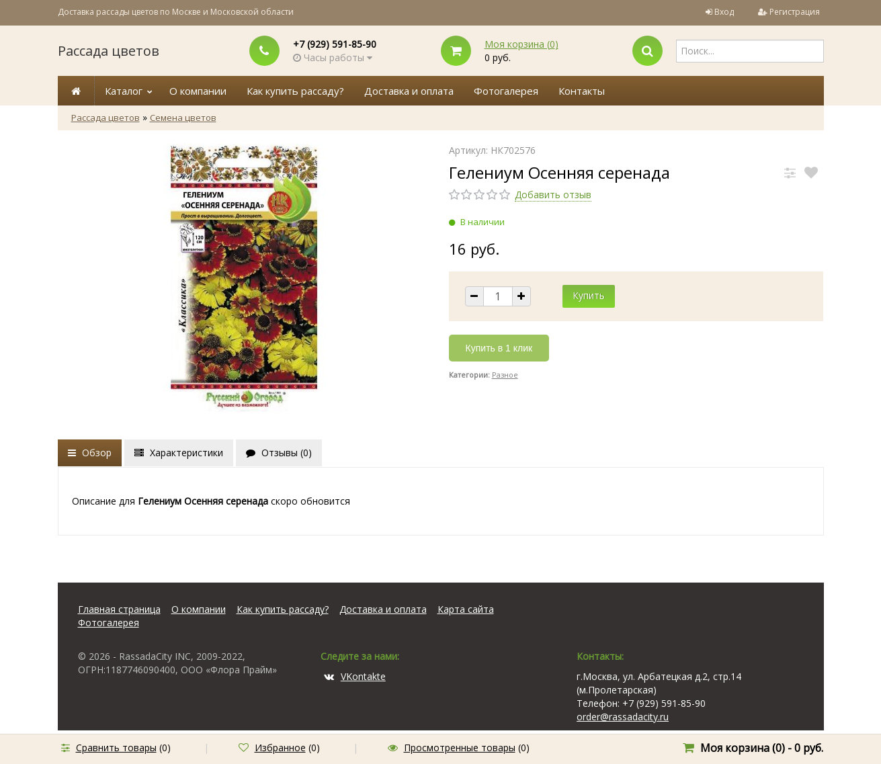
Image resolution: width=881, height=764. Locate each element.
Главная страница (119, 609)
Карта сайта (465, 609)
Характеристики (178, 452)
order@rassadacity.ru (623, 716)
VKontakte (355, 676)
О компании (197, 90)
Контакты (581, 90)
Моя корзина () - (761, 747)
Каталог (123, 90)
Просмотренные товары (459, 747)
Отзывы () (279, 452)
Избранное (280, 747)
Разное (505, 375)
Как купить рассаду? (295, 90)
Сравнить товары (116, 747)
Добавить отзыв (553, 194)
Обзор (90, 452)
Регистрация (794, 11)
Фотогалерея (506, 90)
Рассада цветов (108, 51)
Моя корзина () (521, 44)
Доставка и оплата (409, 90)
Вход (724, 11)
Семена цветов (183, 118)
